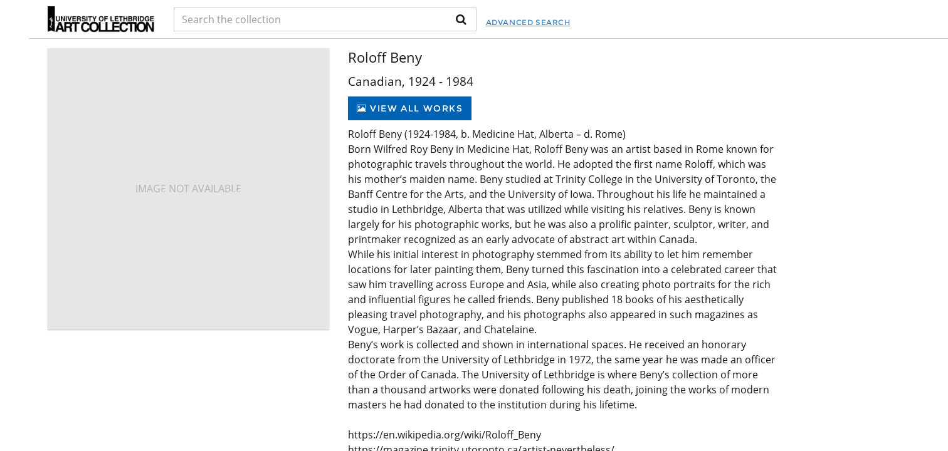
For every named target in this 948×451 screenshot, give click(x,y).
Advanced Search (528, 22)
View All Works (410, 108)
